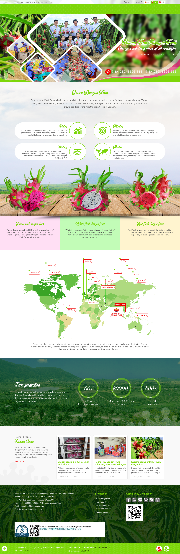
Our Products (49, 9)
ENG (155, 2)
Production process (103, 509)
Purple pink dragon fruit (30, 223)
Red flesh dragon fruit (150, 223)
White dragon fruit (103, 505)
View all (19, 462)
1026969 (84, 551)
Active (130, 9)
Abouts (29, 9)
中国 (162, 2)
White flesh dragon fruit (90, 223)
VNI (148, 2)
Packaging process (103, 512)
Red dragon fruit (102, 502)
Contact (157, 9)
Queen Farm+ (71, 9)
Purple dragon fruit (103, 499)
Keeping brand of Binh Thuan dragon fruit (146, 463)
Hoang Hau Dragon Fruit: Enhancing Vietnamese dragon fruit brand (110, 463)
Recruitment (129, 2)
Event (143, 9)
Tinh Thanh (27, 550)
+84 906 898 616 (102, 547)
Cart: (139, 2)
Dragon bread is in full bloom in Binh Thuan (73, 463)
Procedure (115, 9)
